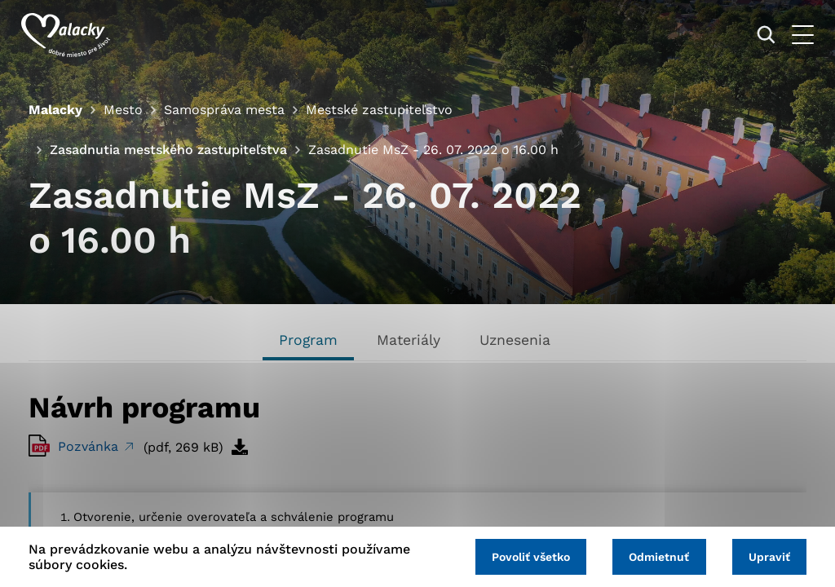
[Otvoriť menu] (795, 34)
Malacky (55, 109)
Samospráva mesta (224, 109)
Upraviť (768, 556)
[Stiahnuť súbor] (240, 447)
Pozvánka (90, 446)
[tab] (308, 342)
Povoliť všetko (523, 556)
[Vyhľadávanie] (758, 34)
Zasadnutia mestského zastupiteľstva (168, 149)
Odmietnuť (655, 556)
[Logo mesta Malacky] (73, 35)
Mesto (123, 109)
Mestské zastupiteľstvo (379, 109)
